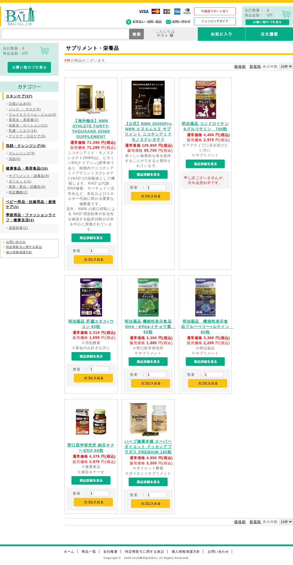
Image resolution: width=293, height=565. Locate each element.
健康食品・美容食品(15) (27, 168)
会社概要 (110, 551)
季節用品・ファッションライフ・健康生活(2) (31, 217)
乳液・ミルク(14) (23, 130)
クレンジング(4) (22, 153)
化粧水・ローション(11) (28, 125)
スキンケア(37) (19, 96)
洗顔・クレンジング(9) (26, 146)
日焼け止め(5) (20, 103)
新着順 (255, 66)
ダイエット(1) (20, 181)
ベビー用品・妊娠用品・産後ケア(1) (31, 204)
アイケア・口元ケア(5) (27, 136)
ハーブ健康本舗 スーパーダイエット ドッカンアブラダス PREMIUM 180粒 (148, 446)
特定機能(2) (18, 192)
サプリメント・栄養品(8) (29, 175)
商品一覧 (89, 551)
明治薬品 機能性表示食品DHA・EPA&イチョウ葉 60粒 (150, 326)
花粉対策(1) (18, 227)
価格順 (240, 66)
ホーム (69, 551)
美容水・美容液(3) (24, 119)
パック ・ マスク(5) (25, 109)
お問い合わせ (16, 241)
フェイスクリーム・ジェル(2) (32, 114)
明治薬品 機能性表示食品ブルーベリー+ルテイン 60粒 (207, 326)
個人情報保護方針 (19, 252)
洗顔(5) (15, 158)
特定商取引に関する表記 (24, 246)
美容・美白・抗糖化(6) (27, 186)
